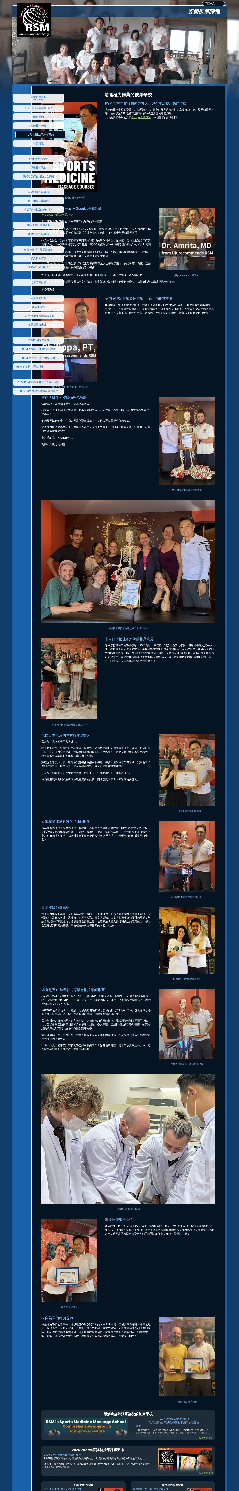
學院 (126, 1443)
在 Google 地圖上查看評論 (90, 197)
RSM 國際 (118, 1443)
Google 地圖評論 (163, 121)
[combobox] (213, 3)
